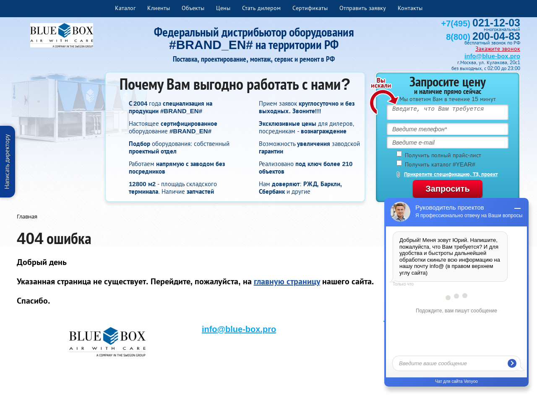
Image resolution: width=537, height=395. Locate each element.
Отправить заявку (362, 8)
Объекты (193, 8)
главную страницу (287, 281)
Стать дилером (261, 8)
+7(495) (480, 23)
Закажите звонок (497, 48)
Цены (223, 8)
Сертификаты (310, 8)
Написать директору (7, 161)
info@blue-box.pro (492, 56)
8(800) (483, 36)
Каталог (125, 8)
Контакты (410, 8)
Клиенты (158, 8)
